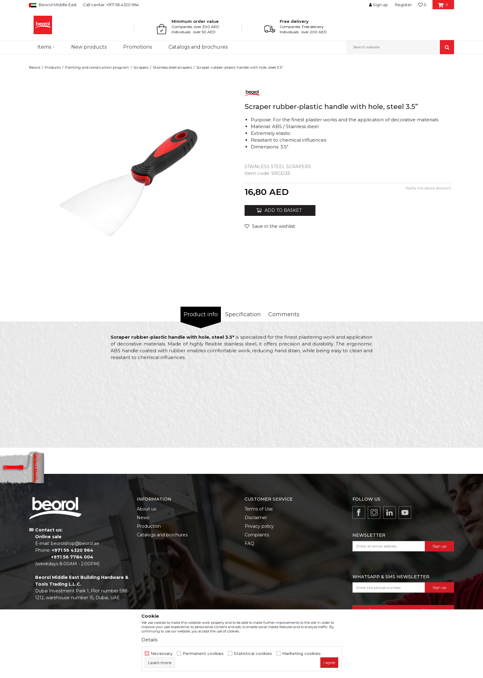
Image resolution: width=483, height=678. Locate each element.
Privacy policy (259, 526)
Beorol (34, 67)
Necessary (161, 653)
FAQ (249, 543)
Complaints (257, 535)
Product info (201, 314)
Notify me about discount (428, 188)
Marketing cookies (301, 653)
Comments (283, 314)
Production (149, 526)
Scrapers (140, 67)
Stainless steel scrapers (172, 67)
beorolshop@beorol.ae (75, 543)
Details (149, 640)
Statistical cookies (253, 653)
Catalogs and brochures (162, 535)
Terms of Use (259, 509)
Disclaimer (256, 517)
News (143, 517)
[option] (135, 177)
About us (146, 509)
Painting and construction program (97, 67)
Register (403, 4)
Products (53, 67)
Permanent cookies (203, 653)
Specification (243, 314)
